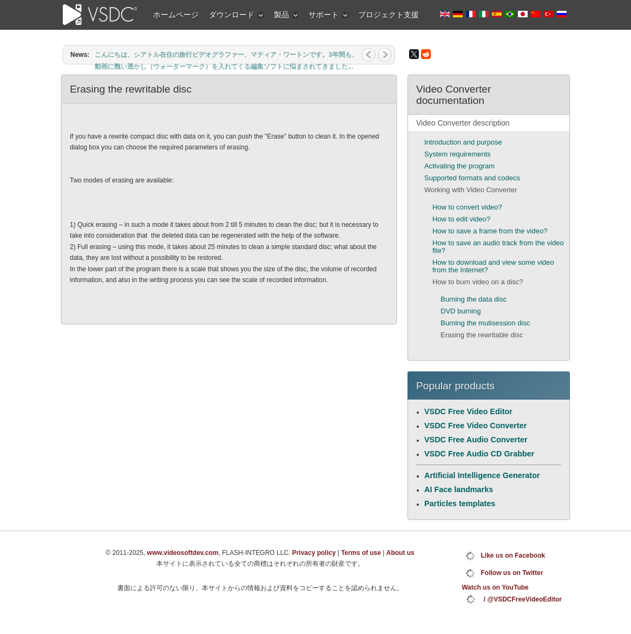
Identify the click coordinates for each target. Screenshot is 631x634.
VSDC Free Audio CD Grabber (479, 453)
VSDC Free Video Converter (475, 425)
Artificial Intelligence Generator (482, 475)
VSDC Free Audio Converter (476, 439)
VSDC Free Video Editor (468, 411)
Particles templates (459, 503)
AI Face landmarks (458, 489)
